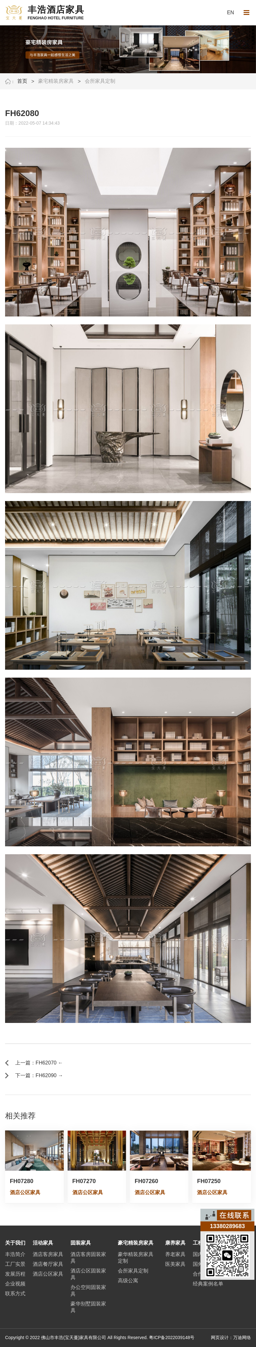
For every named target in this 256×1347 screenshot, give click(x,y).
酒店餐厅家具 (48, 1264)
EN (230, 12)
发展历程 (15, 1274)
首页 (22, 81)
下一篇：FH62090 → (39, 1075)
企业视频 (15, 1283)
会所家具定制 (100, 81)
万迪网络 (242, 1337)
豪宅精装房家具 (56, 81)
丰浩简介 (15, 1254)
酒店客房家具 (48, 1254)
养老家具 (175, 1254)
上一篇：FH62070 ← (39, 1062)
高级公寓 (128, 1280)
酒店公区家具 (48, 1274)
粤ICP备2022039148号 (171, 1337)
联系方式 (15, 1293)
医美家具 (175, 1264)
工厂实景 (15, 1264)
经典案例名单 (208, 1283)
